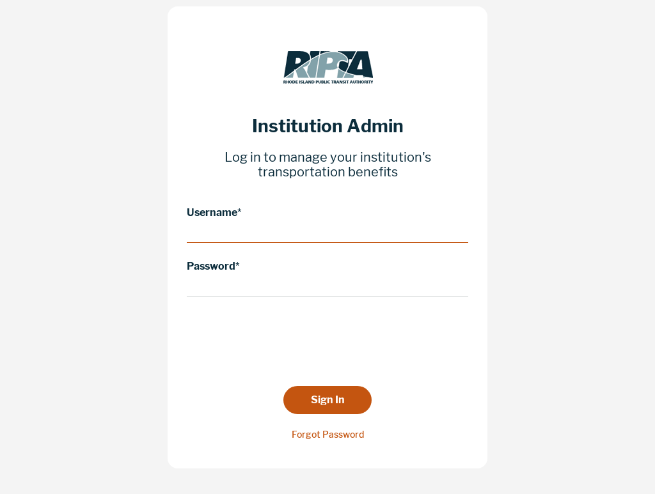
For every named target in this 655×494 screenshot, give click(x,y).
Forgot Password (328, 434)
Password (211, 266)
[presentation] (327, 341)
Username (212, 212)
